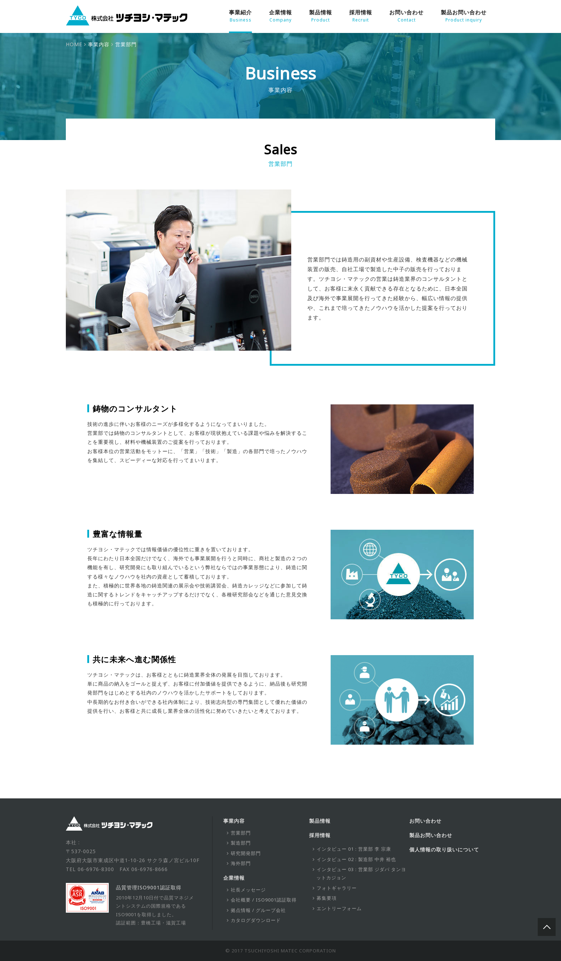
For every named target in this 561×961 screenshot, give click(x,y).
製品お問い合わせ (464, 16)
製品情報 (320, 16)
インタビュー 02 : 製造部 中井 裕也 (356, 859)
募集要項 (327, 898)
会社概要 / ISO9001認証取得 (264, 900)
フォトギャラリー (337, 888)
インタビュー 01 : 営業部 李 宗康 (354, 849)
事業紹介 (240, 16)
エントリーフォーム (339, 908)
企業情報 (280, 16)
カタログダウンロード (256, 920)
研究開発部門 (246, 853)
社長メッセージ (248, 889)
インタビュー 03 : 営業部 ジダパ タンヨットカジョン (361, 873)
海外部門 (241, 863)
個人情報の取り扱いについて (444, 849)
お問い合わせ (406, 16)
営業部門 (241, 833)
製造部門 (241, 843)
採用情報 (360, 16)
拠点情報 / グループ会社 (258, 910)
